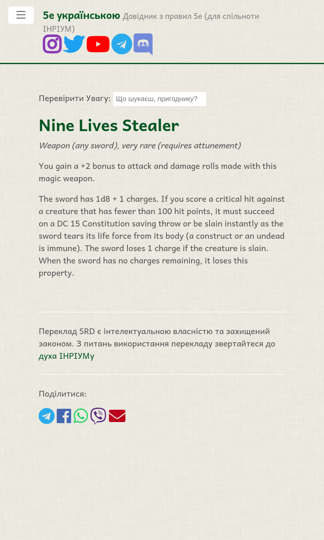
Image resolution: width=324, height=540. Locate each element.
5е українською (81, 14)
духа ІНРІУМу (66, 355)
